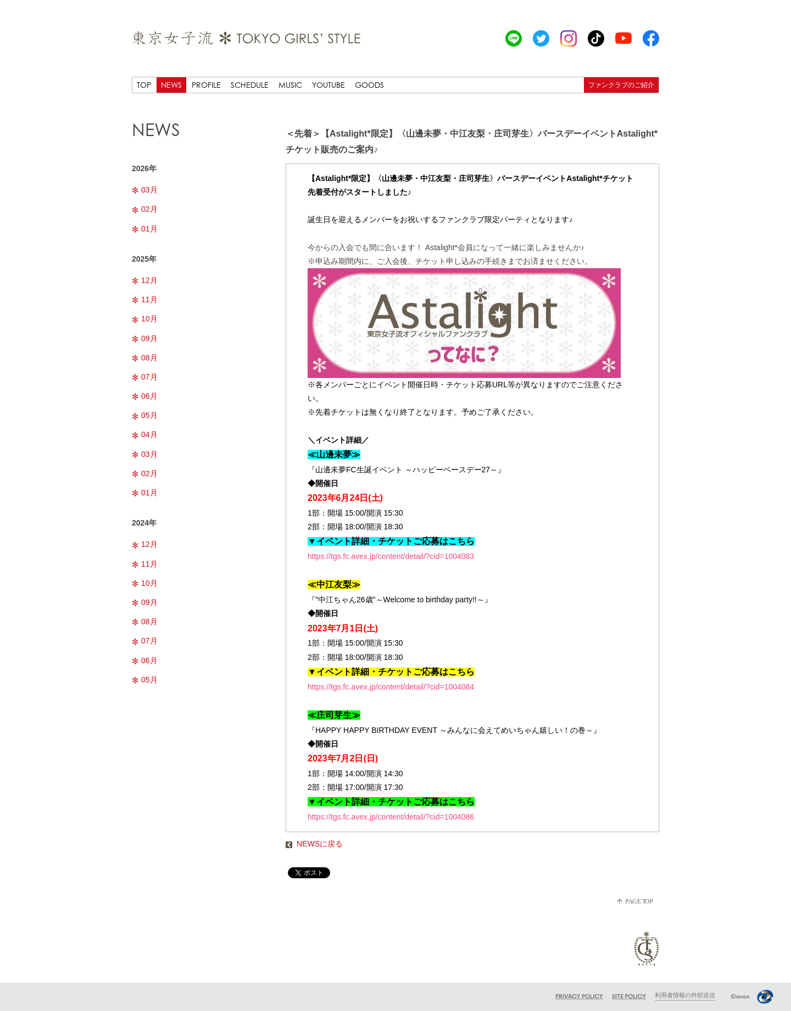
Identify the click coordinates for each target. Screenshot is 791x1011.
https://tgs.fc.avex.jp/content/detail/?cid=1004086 (391, 816)
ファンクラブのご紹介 (621, 85)
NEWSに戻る (314, 843)
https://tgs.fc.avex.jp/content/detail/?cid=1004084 (391, 686)
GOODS (369, 84)
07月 (145, 376)
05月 (145, 415)
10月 (145, 318)
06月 (145, 396)
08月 (145, 357)
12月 (145, 280)
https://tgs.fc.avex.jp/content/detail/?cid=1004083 (391, 556)
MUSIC (290, 84)
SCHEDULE (250, 84)
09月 (145, 338)
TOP (144, 84)
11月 (145, 299)
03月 (145, 189)
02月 (145, 209)
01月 (145, 228)
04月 (145, 434)
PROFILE (206, 84)
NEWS (171, 84)
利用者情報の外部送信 (685, 995)
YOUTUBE (328, 84)
